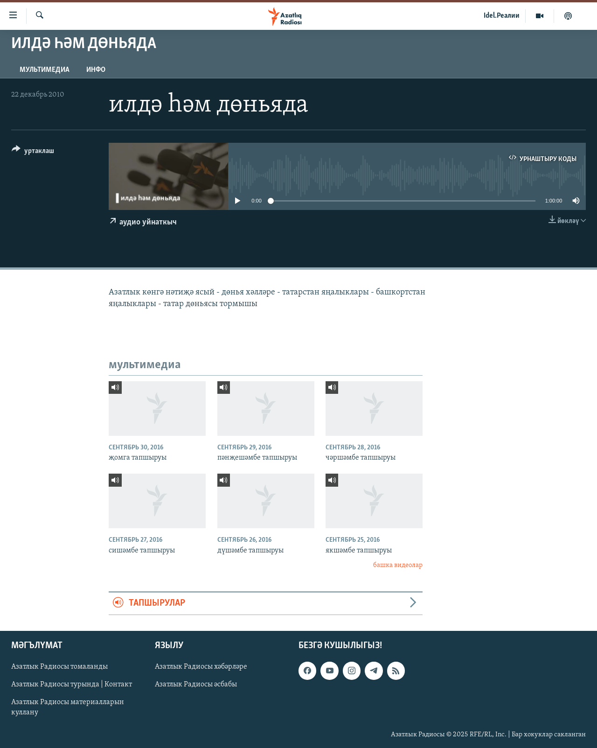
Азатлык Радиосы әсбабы (196, 684)
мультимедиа (44, 70)
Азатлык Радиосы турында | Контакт (71, 684)
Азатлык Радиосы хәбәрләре (201, 667)
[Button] (33, 152)
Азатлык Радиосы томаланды (59, 667)
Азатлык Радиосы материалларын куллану (67, 707)
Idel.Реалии (502, 16)
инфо (95, 70)
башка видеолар (398, 565)
